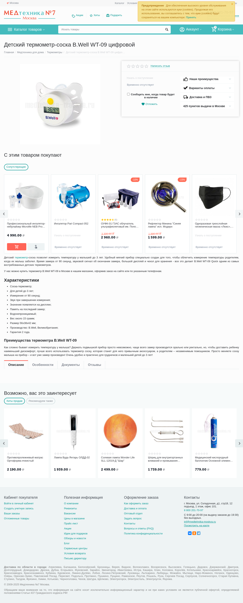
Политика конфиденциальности (143, 532)
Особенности (42, 260)
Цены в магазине (74, 517)
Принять (191, 17)
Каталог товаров (28, 29)
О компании (71, 502)
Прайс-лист (71, 522)
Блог (67, 542)
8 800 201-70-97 (193, 509)
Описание (16, 260)
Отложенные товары (16, 517)
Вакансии (70, 512)
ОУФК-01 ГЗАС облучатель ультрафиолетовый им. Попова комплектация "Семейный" (120, 225)
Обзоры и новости (75, 537)
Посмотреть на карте (196, 524)
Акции (79, 15)
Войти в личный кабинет (19, 502)
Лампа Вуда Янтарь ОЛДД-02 (72, 457)
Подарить (116, 15)
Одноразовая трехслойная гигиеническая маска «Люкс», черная (213, 225)
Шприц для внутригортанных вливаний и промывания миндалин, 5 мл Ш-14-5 (165, 459)
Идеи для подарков (76, 532)
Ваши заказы (12, 512)
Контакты (129, 522)
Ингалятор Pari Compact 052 (71, 223)
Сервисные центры (75, 547)
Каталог (119, 3)
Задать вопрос (133, 517)
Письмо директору (75, 557)
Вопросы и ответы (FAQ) (139, 527)
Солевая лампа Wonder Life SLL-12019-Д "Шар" (118, 459)
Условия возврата (75, 552)
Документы (71, 260)
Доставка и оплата (135, 507)
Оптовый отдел (133, 512)
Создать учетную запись (19, 507)
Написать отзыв (160, 66)
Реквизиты (70, 507)
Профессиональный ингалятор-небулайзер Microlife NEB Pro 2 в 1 (26, 225)
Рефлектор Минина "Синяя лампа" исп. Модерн (164, 225)
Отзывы (94, 260)
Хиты (97, 15)
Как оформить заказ (136, 502)
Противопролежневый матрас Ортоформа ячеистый (25, 459)
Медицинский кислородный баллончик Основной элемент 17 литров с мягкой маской (213, 459)
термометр (22, 270)
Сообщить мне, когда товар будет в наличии (151, 96)
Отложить (149, 104)
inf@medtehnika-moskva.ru (200, 520)
